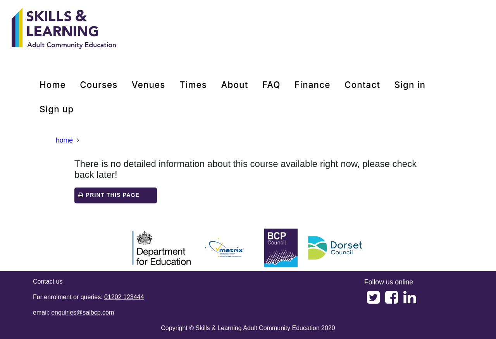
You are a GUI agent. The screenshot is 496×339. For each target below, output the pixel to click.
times (193, 84)
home (53, 84)
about (234, 84)
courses (98, 84)
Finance (312, 84)
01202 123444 (124, 297)
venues (148, 84)
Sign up (57, 109)
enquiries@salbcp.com (82, 312)
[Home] (64, 29)
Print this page (109, 195)
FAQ (271, 84)
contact (362, 84)
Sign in (409, 84)
